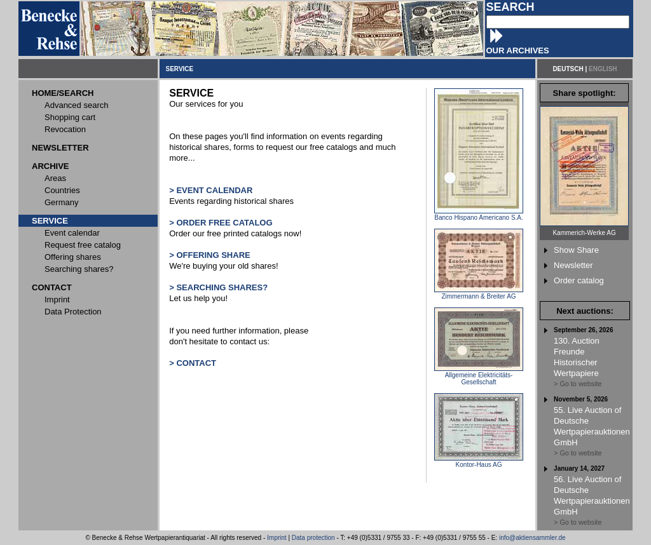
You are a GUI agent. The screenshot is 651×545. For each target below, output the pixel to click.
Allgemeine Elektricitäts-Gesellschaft (478, 376)
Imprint (277, 537)
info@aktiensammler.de (532, 537)
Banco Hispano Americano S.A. (478, 214)
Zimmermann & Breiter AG (478, 293)
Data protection (313, 537)
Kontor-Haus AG (478, 461)
